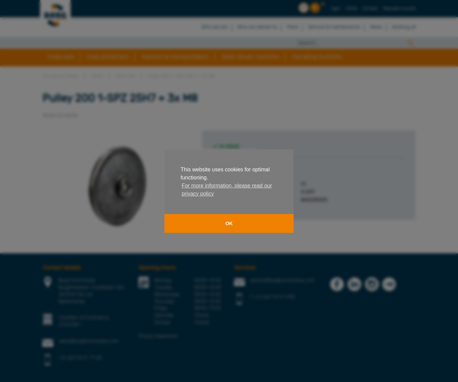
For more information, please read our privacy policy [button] (227, 190)
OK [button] (229, 223)
